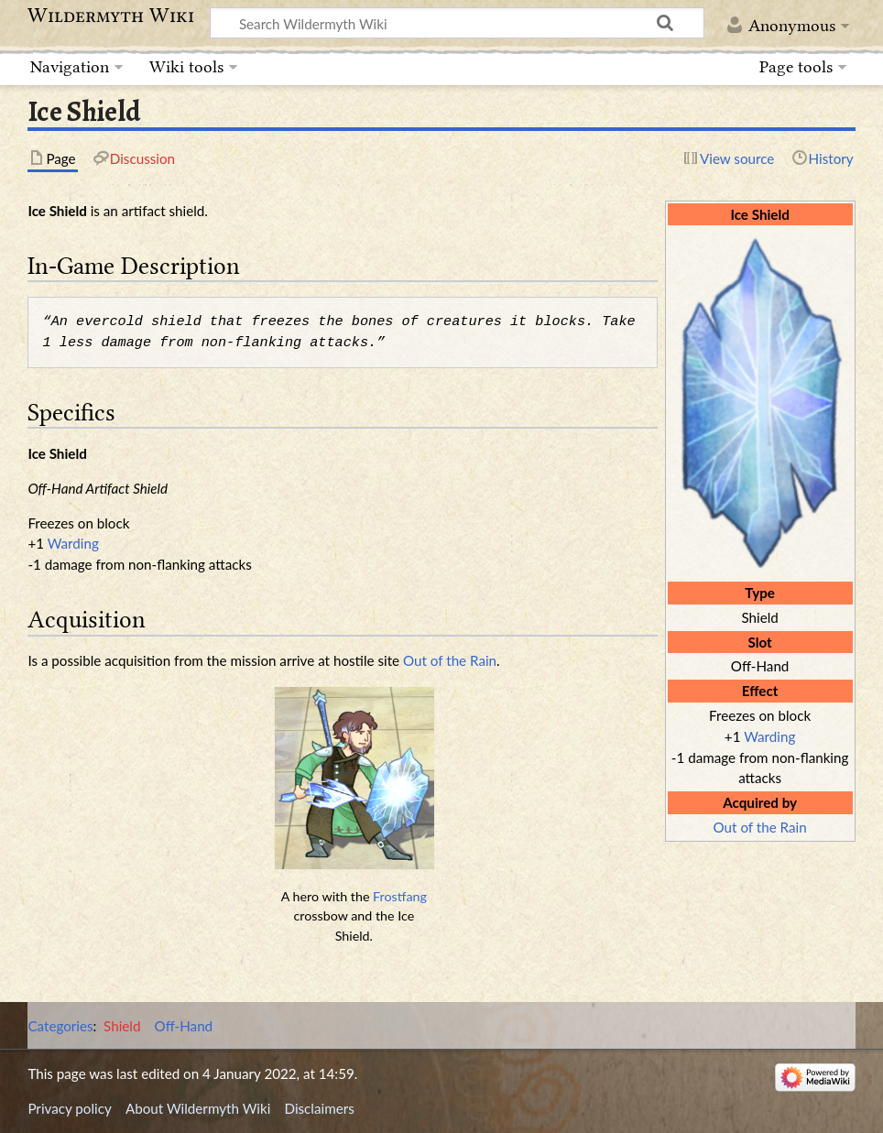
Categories (60, 1026)
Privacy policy (69, 1108)
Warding (769, 736)
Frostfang (400, 896)
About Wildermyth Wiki (197, 1108)
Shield (122, 1026)
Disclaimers (319, 1108)
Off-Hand (184, 1026)
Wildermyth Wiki (110, 15)
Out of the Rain (760, 827)
